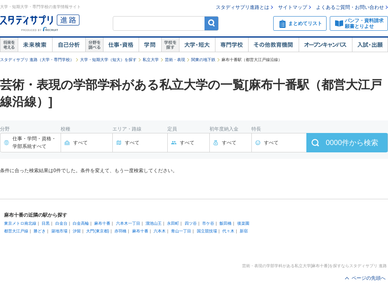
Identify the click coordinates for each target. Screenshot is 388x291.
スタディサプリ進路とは (242, 7)
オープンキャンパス (325, 45)
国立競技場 (207, 231)
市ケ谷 (208, 223)
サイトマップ (292, 7)
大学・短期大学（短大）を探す (108, 59)
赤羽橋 (120, 231)
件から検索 (352, 143)
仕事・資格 (121, 45)
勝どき (40, 231)
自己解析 (68, 45)
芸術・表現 (175, 59)
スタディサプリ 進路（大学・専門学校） (37, 59)
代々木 (228, 231)
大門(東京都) (97, 231)
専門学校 (231, 45)
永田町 (173, 223)
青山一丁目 (181, 231)
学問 (150, 45)
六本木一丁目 (128, 223)
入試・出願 (370, 45)
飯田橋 (225, 223)
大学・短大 (197, 45)
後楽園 (243, 223)
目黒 (46, 223)
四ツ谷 (191, 223)
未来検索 (35, 45)
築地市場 (59, 231)
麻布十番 (102, 223)
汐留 (77, 231)
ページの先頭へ (369, 278)
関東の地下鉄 (203, 59)
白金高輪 (81, 223)
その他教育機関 (273, 45)
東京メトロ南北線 (20, 223)
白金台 (61, 223)
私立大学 (151, 59)
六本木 (160, 231)
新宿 (244, 231)
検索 (212, 23)
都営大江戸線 (16, 231)
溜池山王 (154, 223)
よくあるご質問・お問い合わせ (350, 7)
